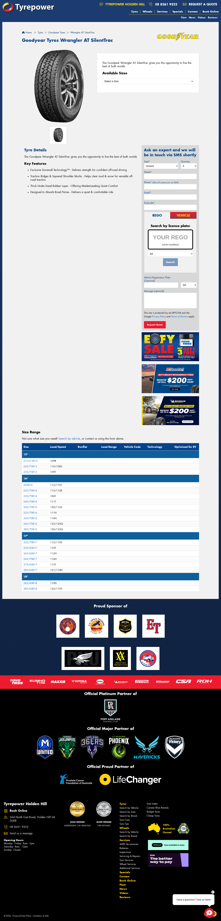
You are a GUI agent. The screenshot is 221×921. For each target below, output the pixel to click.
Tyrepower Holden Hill (122, 4)
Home (27, 32)
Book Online (211, 11)
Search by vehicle (69, 439)
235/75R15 (30, 472)
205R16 (28, 485)
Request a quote (200, 4)
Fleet (183, 17)
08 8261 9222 (166, 4)
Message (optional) (154, 291)
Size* (147, 161)
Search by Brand (128, 815)
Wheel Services (128, 864)
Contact (193, 11)
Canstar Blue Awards (158, 807)
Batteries (124, 848)
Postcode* (149, 203)
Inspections (125, 852)
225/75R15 (30, 466)
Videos (201, 17)
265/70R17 (30, 559)
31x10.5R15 (30, 460)
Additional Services (130, 868)
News (192, 17)
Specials (178, 11)
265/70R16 (30, 518)
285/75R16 (30, 529)
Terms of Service (179, 316)
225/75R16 (30, 490)
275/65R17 (30, 564)
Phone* (161, 182)
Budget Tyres (153, 811)
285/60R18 (30, 588)
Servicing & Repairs (130, 856)
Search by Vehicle (129, 807)
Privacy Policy (159, 316)
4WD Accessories (129, 844)
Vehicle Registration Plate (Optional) (157, 279)
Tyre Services (126, 860)
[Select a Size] (148, 81)
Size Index (152, 803)
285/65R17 (30, 570)
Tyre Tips (124, 823)
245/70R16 (30, 501)
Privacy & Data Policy (22, 916)
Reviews (212, 17)
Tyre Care (125, 819)
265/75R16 (30, 523)
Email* (147, 192)
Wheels (147, 11)
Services (162, 11)
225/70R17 (30, 542)
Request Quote (155, 324)
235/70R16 (30, 496)
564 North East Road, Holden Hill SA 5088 (32, 819)
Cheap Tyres (153, 815)
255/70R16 (30, 512)
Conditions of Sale (41, 916)
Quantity (185, 161)
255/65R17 (30, 548)
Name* (148, 172)
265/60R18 (30, 583)
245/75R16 (30, 507)
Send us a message (21, 833)
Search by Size (127, 811)
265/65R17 (30, 553)
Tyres (134, 11)
